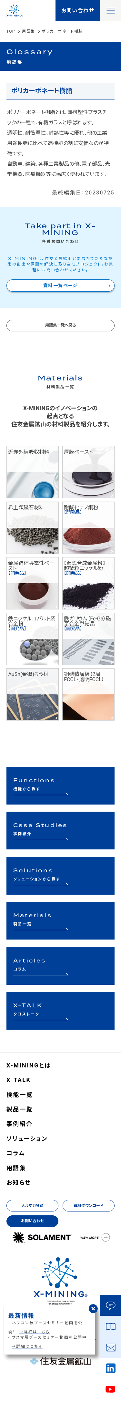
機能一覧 (19, 1095)
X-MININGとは (28, 1065)
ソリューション (27, 1139)
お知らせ (18, 1183)
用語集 (28, 31)
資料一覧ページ (60, 285)
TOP (10, 31)
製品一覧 (19, 1109)
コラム (15, 1153)
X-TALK (18, 1080)
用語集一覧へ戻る (60, 325)
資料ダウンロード (89, 1205)
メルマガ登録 (32, 1205)
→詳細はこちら (34, 1332)
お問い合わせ (32, 1221)
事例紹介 (19, 1124)
